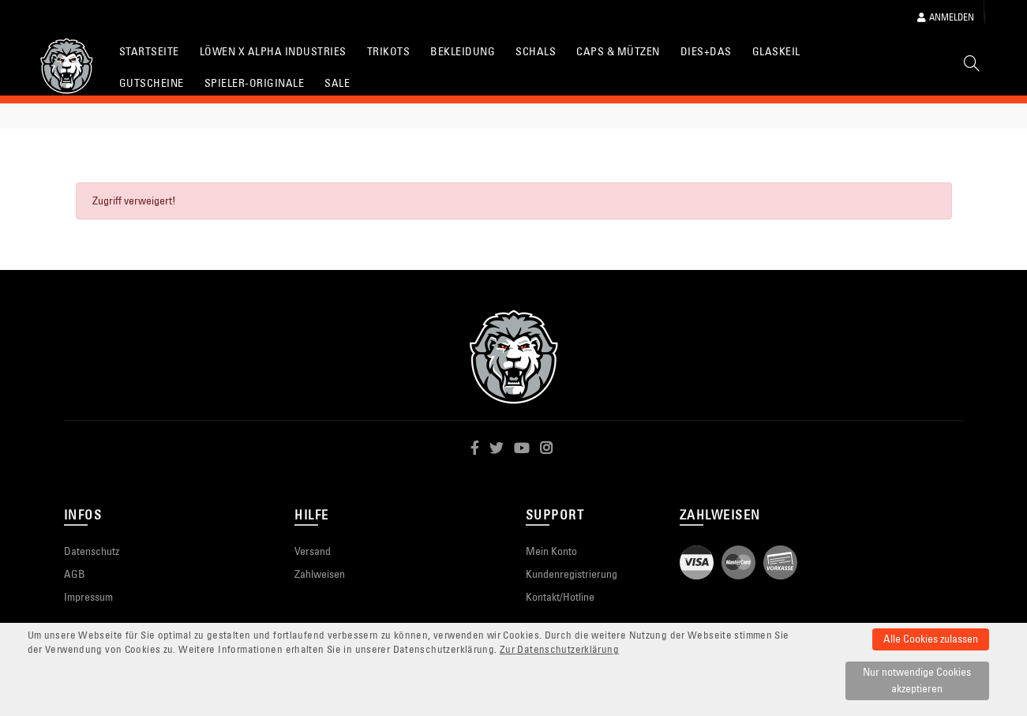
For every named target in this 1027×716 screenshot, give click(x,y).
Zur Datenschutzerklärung (559, 649)
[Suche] (972, 66)
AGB (74, 574)
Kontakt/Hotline (560, 597)
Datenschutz (91, 551)
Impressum (88, 597)
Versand (312, 551)
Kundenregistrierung (571, 574)
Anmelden (945, 17)
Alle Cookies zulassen (930, 639)
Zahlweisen (319, 574)
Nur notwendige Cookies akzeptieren (917, 680)
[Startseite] (67, 66)
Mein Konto (551, 551)
